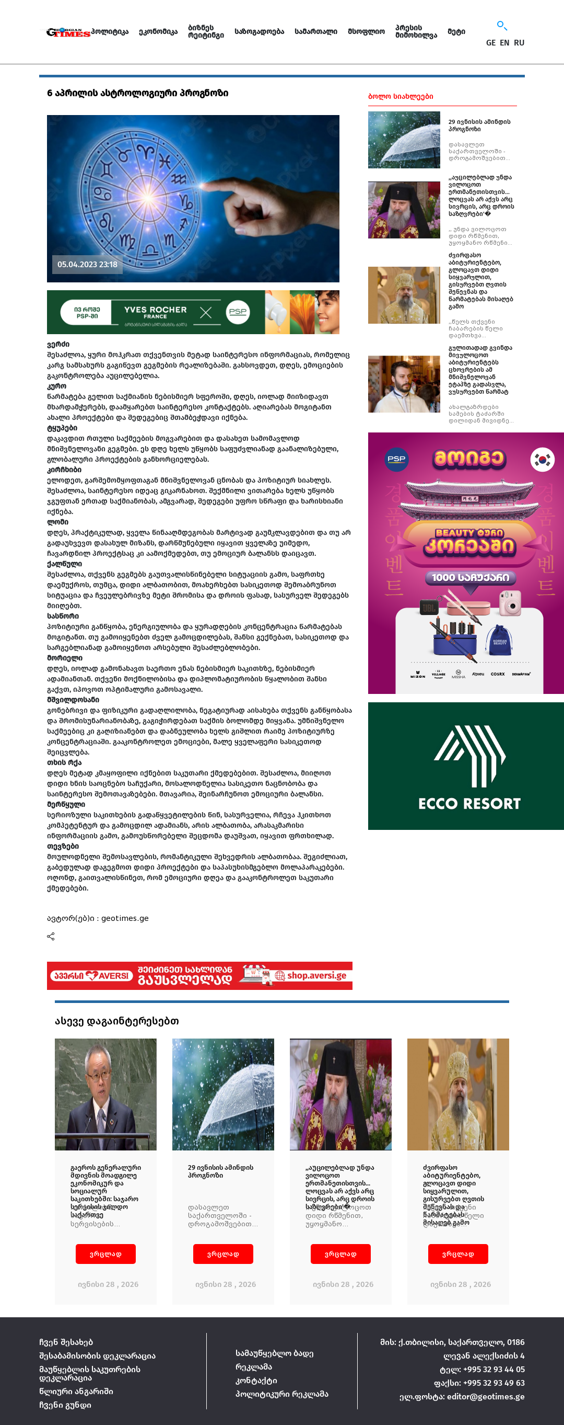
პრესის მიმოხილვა (416, 32)
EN (505, 43)
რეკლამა (254, 1367)
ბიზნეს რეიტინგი (206, 32)
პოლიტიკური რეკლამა (282, 1394)
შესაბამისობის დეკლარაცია (97, 1356)
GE (491, 43)
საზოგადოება (259, 31)
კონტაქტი (256, 1380)
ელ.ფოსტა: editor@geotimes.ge (462, 1396)
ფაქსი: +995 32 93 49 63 (479, 1383)
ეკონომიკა (158, 31)
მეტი (456, 31)
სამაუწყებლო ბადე (275, 1353)
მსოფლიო (366, 31)
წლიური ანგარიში (76, 1391)
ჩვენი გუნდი (65, 1405)
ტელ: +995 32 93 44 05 (482, 1369)
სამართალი (316, 31)
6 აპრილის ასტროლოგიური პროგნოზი (137, 93)
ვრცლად (106, 1254)
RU (519, 43)
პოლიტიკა (109, 31)
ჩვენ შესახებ (66, 1342)
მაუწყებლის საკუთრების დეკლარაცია (89, 1373)
